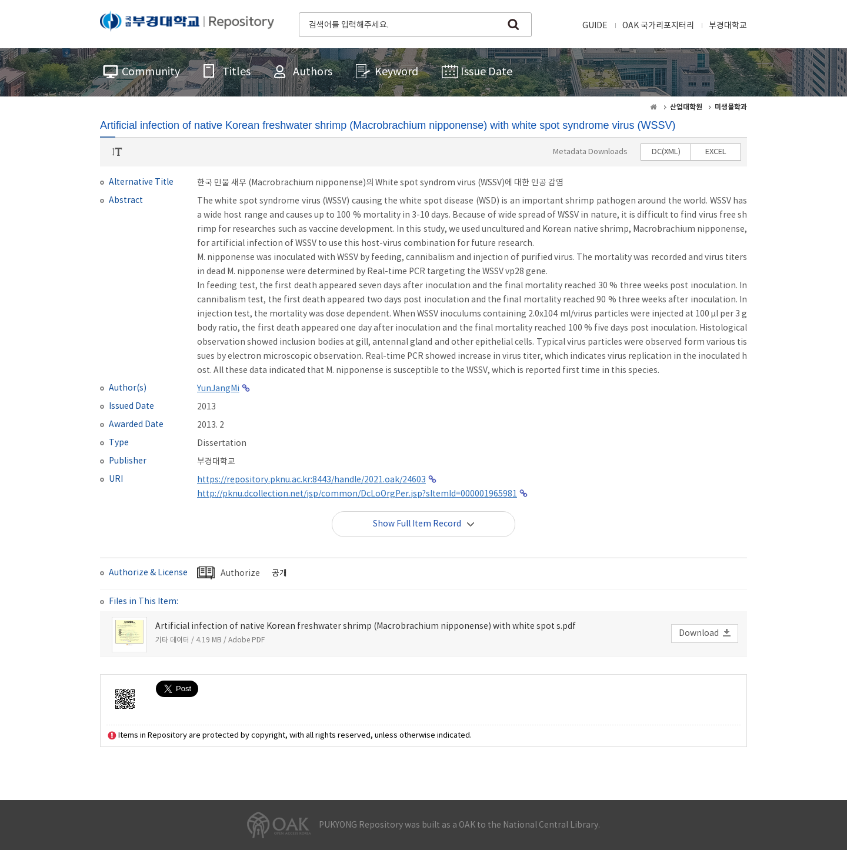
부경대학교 (728, 26)
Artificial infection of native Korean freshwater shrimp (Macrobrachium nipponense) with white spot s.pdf (365, 626)
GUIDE (595, 26)
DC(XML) (666, 152)
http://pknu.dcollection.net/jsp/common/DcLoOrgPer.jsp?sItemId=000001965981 (357, 494)
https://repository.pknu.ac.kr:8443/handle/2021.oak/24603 (311, 480)
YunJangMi (218, 389)
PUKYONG (187, 23)
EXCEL (715, 152)
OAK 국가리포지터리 (658, 26)
